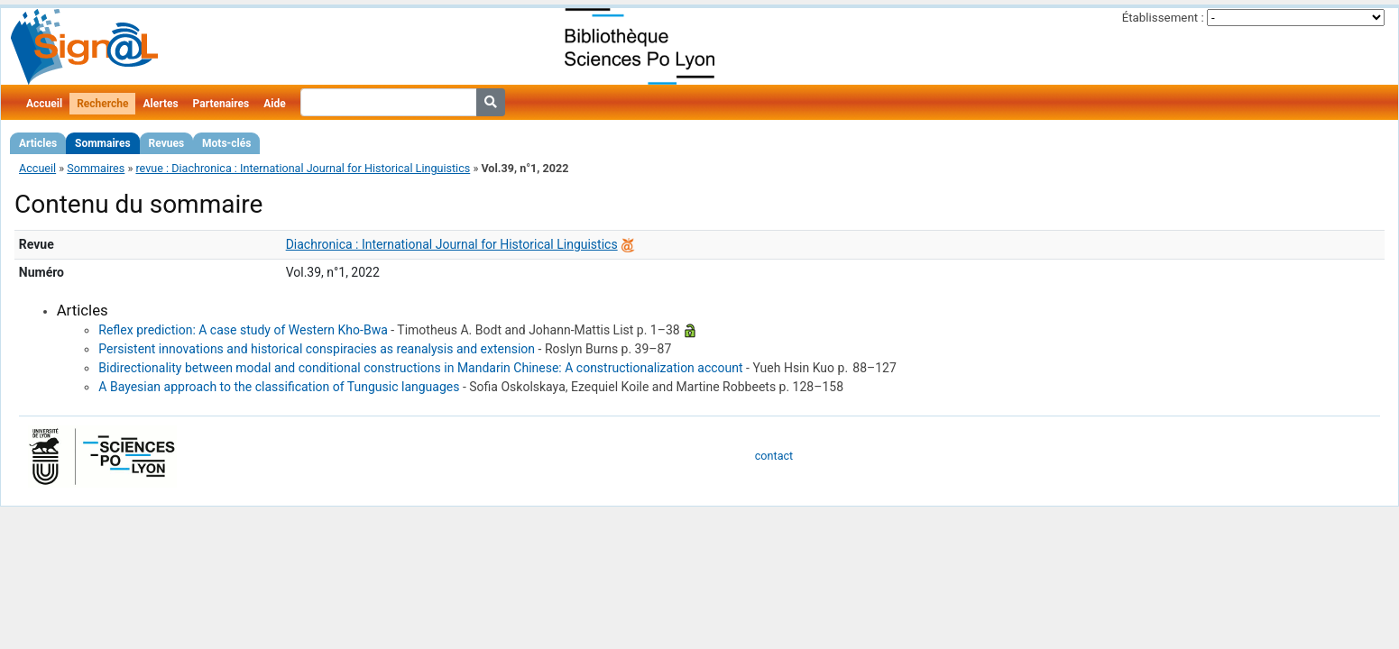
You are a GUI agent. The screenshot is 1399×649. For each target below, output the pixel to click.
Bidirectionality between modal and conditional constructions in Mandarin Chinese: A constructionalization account (420, 368)
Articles (38, 143)
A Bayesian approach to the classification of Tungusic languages (278, 386)
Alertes (160, 103)
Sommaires (102, 143)
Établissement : (1163, 17)
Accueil (44, 103)
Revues (167, 143)
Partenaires (221, 103)
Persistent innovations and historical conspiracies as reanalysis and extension (316, 349)
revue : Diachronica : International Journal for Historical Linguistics (302, 168)
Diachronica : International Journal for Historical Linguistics (452, 244)
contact (774, 455)
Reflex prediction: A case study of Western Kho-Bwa (242, 330)
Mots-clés (226, 143)
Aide (274, 103)
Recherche (102, 103)
